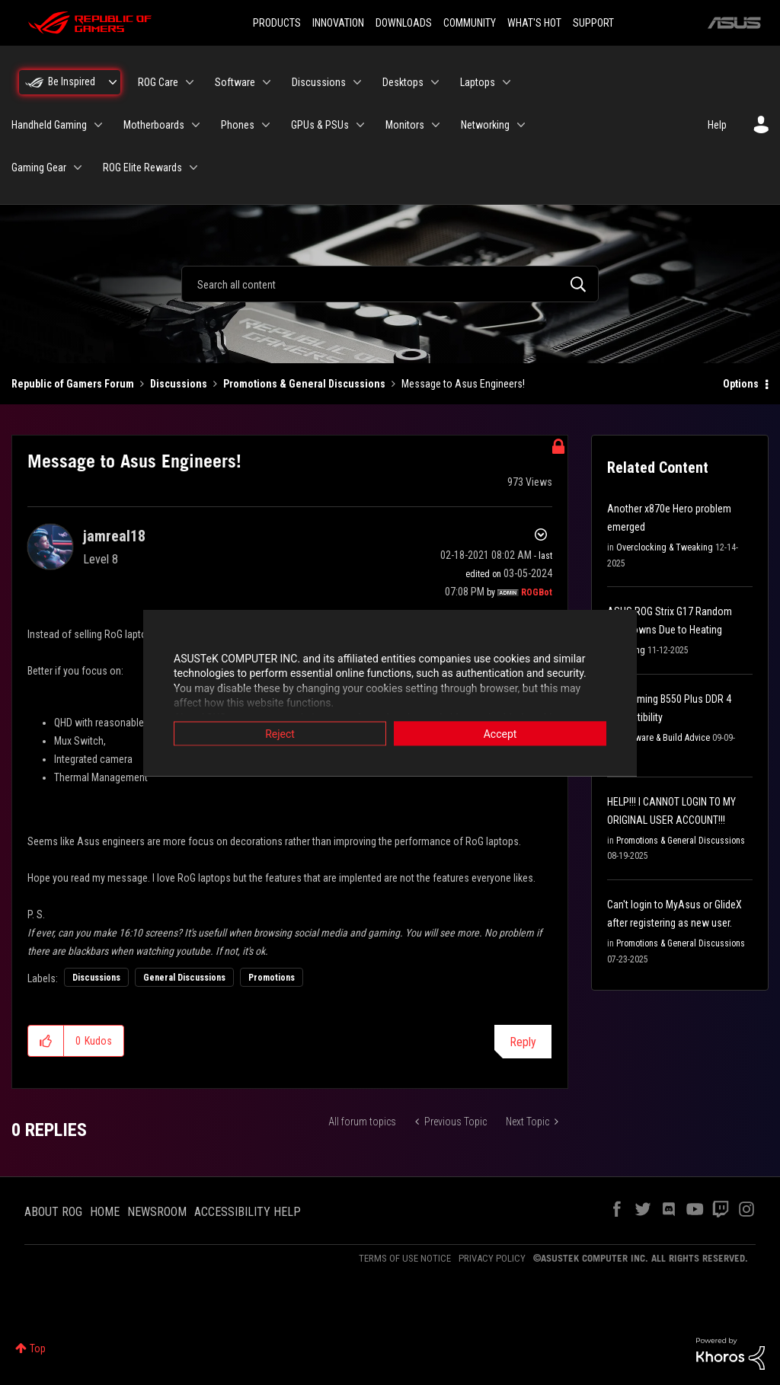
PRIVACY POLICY (492, 1258)
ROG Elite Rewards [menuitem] (142, 167)
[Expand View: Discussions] (357, 82)
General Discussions (184, 977)
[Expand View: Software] (266, 82)
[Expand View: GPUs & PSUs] (360, 125)
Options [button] (741, 384)
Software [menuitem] (235, 82)
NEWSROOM (157, 1212)
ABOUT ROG (53, 1212)
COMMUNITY (469, 23)
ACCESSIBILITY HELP (247, 1212)
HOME (105, 1212)
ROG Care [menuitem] (158, 82)
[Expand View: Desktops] (435, 82)
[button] (46, 1041)
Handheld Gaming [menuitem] (49, 125)
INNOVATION (338, 23)
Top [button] (38, 1348)
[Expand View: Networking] (521, 125)
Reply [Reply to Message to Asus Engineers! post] (523, 1042)
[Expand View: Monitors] (435, 125)
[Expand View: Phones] (265, 125)
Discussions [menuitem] (319, 82)
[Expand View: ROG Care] (189, 82)
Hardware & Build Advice (663, 737)
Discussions (178, 384)
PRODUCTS (277, 23)
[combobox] (390, 284)
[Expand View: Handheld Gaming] (98, 125)
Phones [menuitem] (237, 125)
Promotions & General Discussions (304, 384)
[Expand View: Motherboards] (195, 125)
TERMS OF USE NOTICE (405, 1258)
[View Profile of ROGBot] (536, 592)
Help (717, 125)
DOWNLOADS (404, 23)
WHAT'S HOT (534, 23)
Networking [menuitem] (485, 125)
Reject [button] (280, 733)
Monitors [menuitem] (404, 125)
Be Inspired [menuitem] (71, 81)
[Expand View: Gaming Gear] (77, 167)
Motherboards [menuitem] (153, 125)
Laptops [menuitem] (477, 82)
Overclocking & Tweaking (664, 547)
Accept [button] (500, 733)
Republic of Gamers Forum (72, 384)
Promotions (271, 977)
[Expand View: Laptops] (506, 82)
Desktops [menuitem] (403, 82)
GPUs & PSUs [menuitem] (320, 125)
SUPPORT (593, 23)
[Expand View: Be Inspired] (112, 82)
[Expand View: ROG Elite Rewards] (193, 167)
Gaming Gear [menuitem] (38, 167)
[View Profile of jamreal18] (114, 536)
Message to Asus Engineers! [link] (463, 384)
